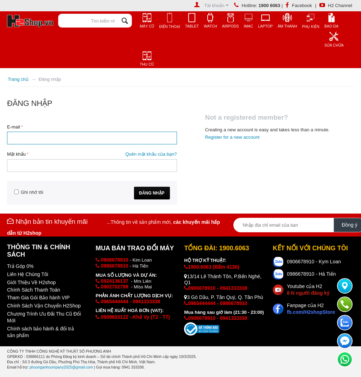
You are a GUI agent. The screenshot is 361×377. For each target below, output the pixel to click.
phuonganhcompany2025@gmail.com (61, 367)
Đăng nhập (152, 193)
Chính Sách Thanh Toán (33, 290)
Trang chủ (18, 79)
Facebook (299, 5)
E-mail (13, 127)
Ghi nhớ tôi (28, 192)
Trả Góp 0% (20, 266)
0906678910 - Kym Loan (314, 261)
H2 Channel (335, 5)
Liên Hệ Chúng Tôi (27, 274)
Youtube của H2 (308, 289)
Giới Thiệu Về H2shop (31, 282)
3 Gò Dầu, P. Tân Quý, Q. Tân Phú (223, 297)
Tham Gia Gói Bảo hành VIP (38, 297)
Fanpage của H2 (311, 309)
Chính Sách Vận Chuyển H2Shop (44, 306)
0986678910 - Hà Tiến (311, 274)
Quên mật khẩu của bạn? (151, 154)
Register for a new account (232, 137)
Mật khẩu (16, 154)
